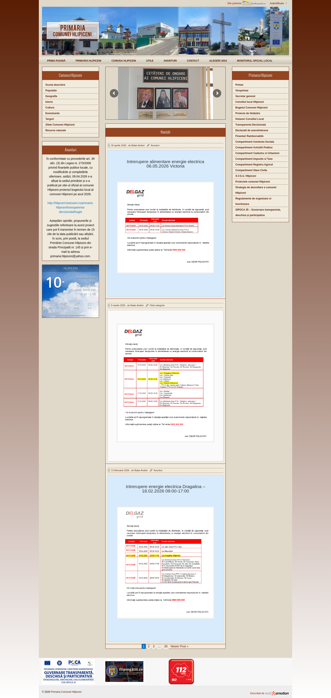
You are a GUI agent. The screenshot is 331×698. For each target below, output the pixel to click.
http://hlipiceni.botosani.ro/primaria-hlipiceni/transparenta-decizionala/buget (70, 207)
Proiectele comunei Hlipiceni (252, 181)
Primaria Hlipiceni (88, 60)
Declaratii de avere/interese (251, 130)
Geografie (51, 96)
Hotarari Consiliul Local (249, 119)
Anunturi (170, 60)
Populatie (51, 90)
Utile (149, 60)
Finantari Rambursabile (249, 136)
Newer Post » (179, 646)
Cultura (49, 107)
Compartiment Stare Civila (251, 170)
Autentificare (277, 3)
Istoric (49, 101)
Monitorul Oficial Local (255, 60)
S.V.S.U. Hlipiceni (245, 175)
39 (166, 646)
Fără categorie (157, 305)
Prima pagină (56, 60)
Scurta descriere (55, 84)
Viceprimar (241, 90)
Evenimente (52, 113)
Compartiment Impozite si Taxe (254, 158)
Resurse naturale (55, 130)
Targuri (49, 119)
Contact (193, 60)
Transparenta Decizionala (250, 124)
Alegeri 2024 (218, 60)
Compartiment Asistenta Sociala (254, 141)
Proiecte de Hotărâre (247, 113)
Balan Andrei (138, 145)
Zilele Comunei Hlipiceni (60, 124)
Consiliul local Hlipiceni (249, 101)
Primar (239, 84)
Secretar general (245, 96)
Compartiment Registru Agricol (254, 164)
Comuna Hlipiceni (123, 60)
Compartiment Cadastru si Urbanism (257, 153)
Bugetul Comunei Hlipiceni (251, 107)
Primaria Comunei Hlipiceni (66, 691)
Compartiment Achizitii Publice (254, 147)
